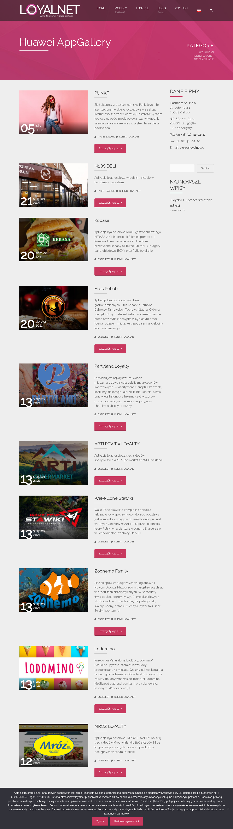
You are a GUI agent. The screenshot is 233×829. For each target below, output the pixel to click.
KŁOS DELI (105, 166)
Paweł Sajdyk (106, 136)
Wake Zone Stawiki (113, 498)
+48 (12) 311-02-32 (193, 134)
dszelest (104, 259)
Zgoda (100, 821)
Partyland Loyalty (111, 366)
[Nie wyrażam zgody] (228, 808)
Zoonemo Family (111, 571)
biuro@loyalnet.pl (192, 147)
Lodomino (104, 648)
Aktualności (206, 52)
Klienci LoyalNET (203, 56)
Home (101, 8)
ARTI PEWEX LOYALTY (117, 443)
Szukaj (205, 168)
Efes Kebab (106, 288)
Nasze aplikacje (204, 59)
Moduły (121, 11)
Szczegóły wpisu (110, 148)
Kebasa (101, 220)
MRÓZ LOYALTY (110, 726)
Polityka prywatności (126, 821)
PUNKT (101, 93)
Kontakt (181, 8)
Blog (162, 11)
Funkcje (142, 8)
